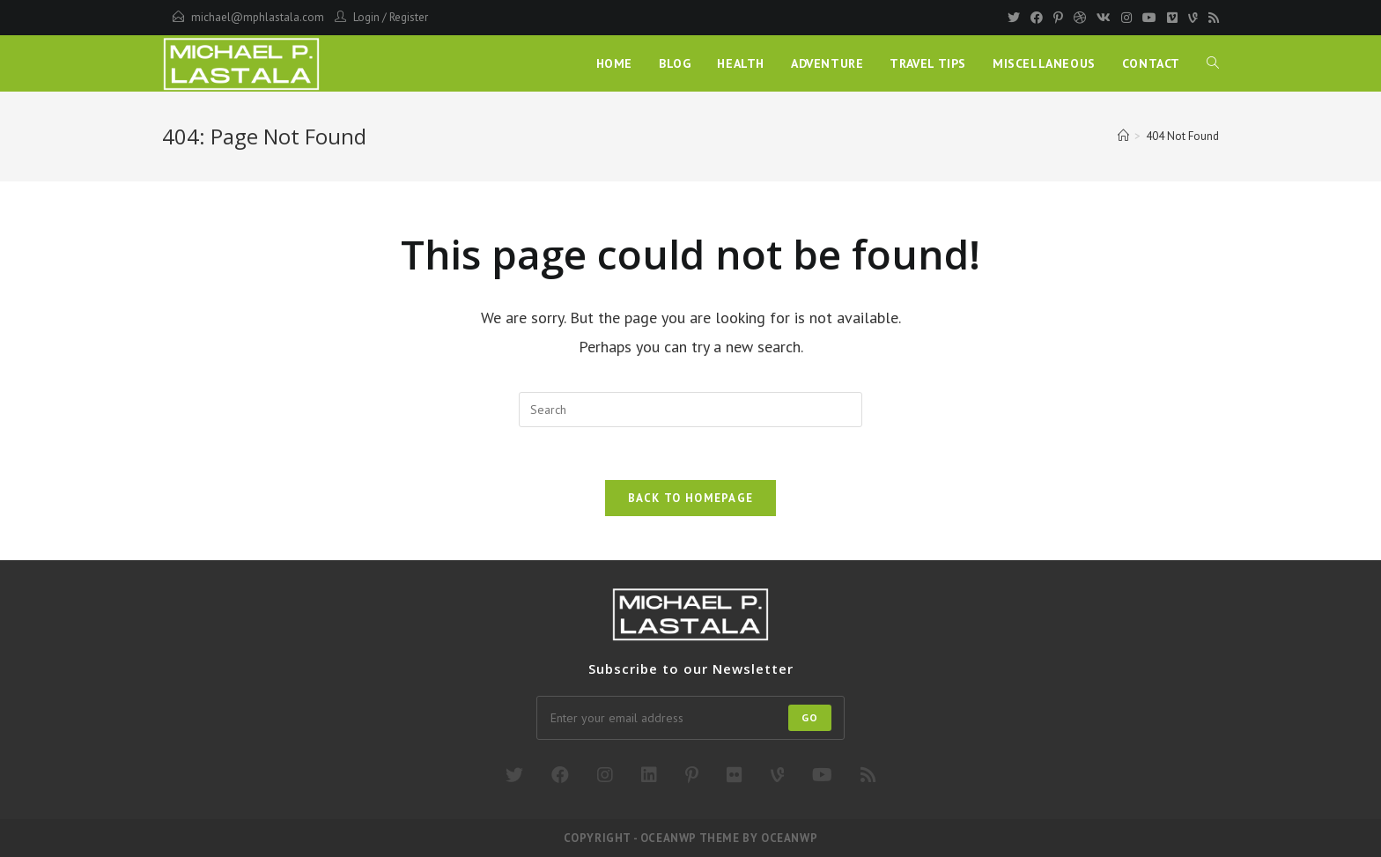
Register (408, 17)
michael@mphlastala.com (257, 17)
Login (366, 17)
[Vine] (1193, 17)
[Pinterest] (1058, 17)
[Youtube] (1149, 17)
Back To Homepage (691, 498)
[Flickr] (734, 775)
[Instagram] (1126, 17)
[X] (514, 775)
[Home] (1123, 136)
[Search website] (1212, 63)
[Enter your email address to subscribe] (690, 718)
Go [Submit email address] (809, 717)
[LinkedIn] (649, 775)
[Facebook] (1036, 17)
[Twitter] (1013, 17)
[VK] (1103, 17)
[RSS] (1211, 17)
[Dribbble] (1079, 17)
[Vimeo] (1172, 17)
